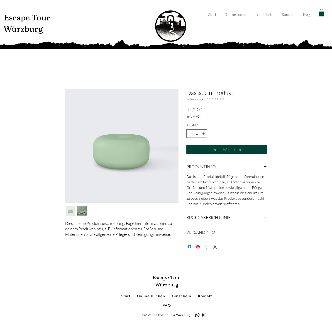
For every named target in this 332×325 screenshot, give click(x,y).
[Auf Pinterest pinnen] (198, 246)
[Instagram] (204, 315)
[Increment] (204, 134)
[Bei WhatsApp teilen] (206, 246)
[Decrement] (190, 134)
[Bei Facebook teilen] (189, 246)
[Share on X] (215, 246)
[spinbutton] (197, 134)
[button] (321, 12)
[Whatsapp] (197, 315)
